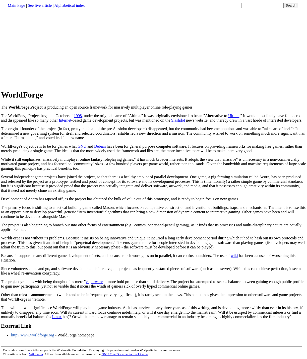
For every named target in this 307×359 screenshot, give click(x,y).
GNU (82, 146)
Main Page (16, 5)
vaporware (94, 282)
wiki (234, 255)
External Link (16, 326)
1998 (78, 116)
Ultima (233, 116)
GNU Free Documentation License (124, 354)
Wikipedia (36, 354)
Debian (100, 146)
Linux (57, 317)
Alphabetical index (69, 5)
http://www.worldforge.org (32, 335)
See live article (40, 5)
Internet (65, 120)
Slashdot (178, 120)
